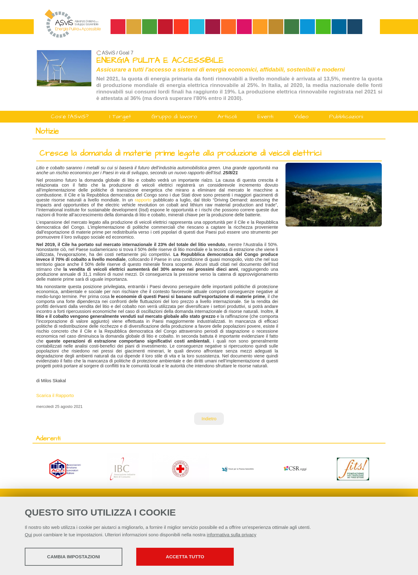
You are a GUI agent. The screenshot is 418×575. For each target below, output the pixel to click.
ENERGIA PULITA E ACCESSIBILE (160, 60)
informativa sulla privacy (231, 534)
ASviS (108, 52)
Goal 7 (126, 52)
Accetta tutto (185, 556)
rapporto (143, 199)
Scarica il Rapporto (55, 395)
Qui (28, 534)
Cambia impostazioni (73, 556)
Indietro (209, 418)
